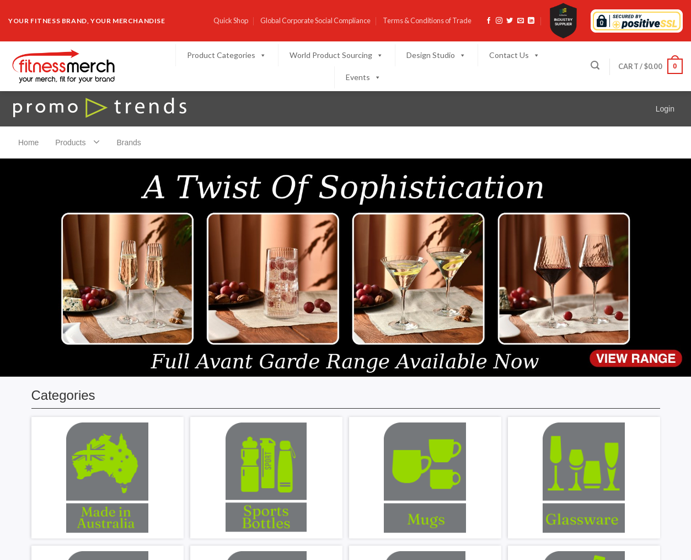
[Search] (595, 65)
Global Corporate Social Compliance (315, 20)
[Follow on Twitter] (509, 21)
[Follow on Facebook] (488, 21)
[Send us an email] (520, 21)
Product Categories (226, 55)
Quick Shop (230, 20)
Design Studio (436, 55)
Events (363, 77)
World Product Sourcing (336, 55)
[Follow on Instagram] (499, 21)
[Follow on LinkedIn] (531, 21)
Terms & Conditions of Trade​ (427, 20)
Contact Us (514, 55)
